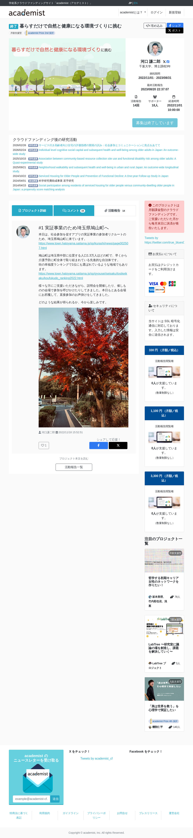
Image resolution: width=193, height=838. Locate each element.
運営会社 (174, 813)
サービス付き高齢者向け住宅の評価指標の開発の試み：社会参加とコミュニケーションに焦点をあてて (99, 145)
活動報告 (115, 211)
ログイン (157, 12)
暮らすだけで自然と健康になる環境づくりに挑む (71, 25)
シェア (175, 25)
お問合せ (122, 813)
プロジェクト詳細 (32, 210)
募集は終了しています (155, 123)
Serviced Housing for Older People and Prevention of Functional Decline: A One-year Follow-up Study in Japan (103, 175)
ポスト (174, 30)
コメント (74, 211)
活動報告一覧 (74, 467)
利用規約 (44, 813)
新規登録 (175, 12)
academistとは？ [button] (132, 12)
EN (135, 3)
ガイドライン (71, 813)
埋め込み (155, 25)
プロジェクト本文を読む (73, 458)
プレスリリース (148, 813)
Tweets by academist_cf (96, 758)
